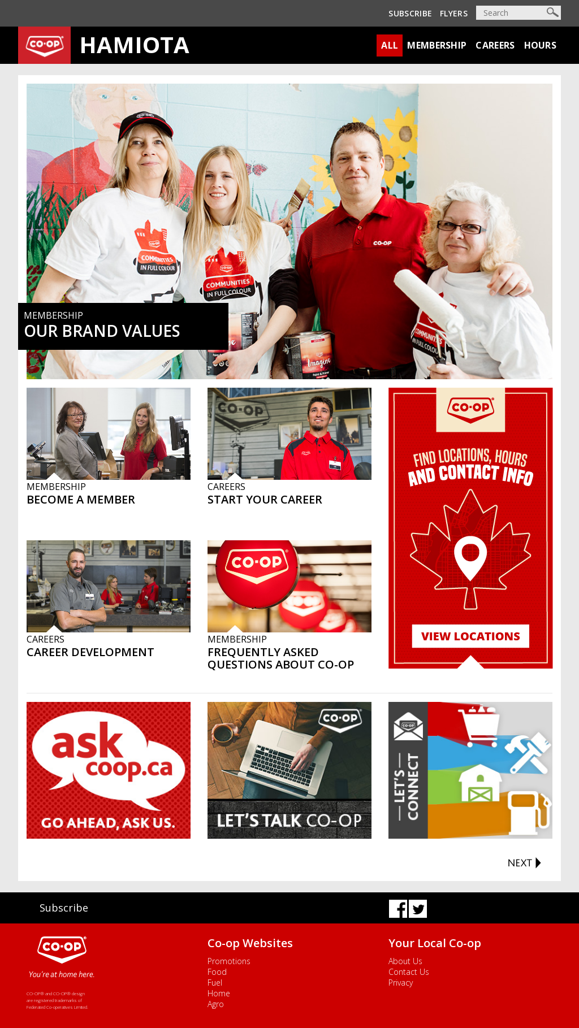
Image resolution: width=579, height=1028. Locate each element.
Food (217, 971)
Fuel (215, 982)
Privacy (400, 982)
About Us (405, 961)
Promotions (229, 961)
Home (219, 993)
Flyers (454, 13)
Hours (540, 45)
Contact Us (408, 971)
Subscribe (410, 13)
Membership (436, 45)
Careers (495, 45)
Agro (216, 1004)
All (389, 45)
